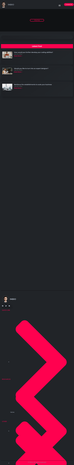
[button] (59, 6)
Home (37, 20)
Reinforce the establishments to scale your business (33, 84)
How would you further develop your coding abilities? (33, 52)
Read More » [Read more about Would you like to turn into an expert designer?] (18, 72)
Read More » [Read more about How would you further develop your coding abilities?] (18, 56)
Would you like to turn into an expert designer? (31, 68)
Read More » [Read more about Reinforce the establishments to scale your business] (18, 88)
